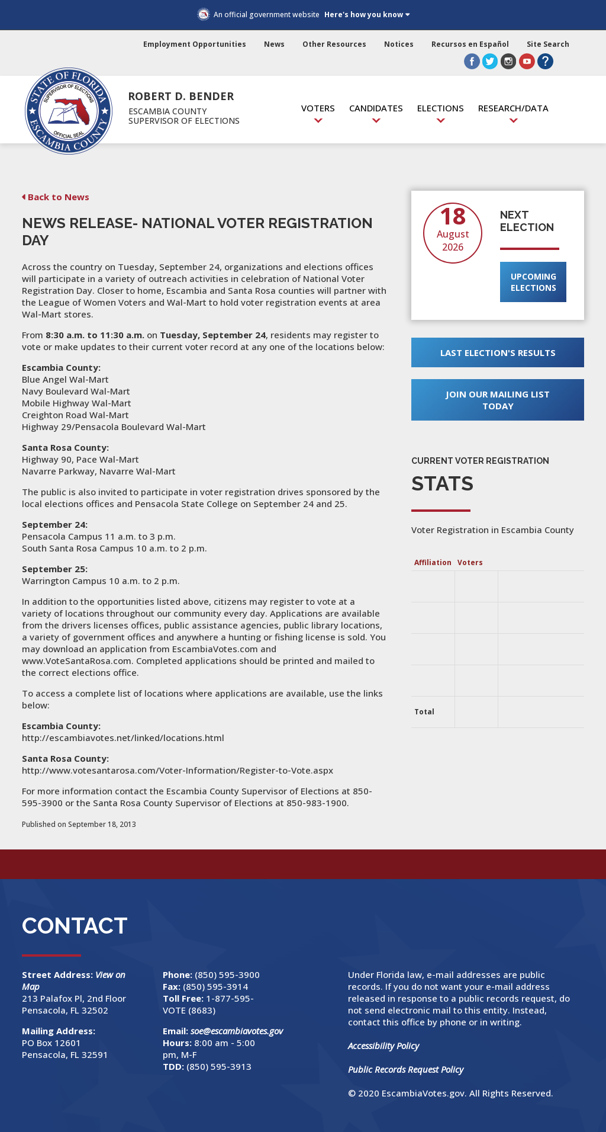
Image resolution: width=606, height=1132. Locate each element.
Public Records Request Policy (405, 1069)
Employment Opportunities (194, 44)
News (274, 44)
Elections (440, 108)
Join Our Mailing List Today (498, 400)
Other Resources (334, 44)
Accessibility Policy (383, 1045)
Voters (318, 108)
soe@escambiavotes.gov (237, 1031)
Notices (399, 44)
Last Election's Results (498, 352)
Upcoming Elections (533, 282)
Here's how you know (363, 14)
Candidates (376, 108)
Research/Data (513, 108)
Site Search (548, 44)
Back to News (58, 197)
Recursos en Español (470, 44)
